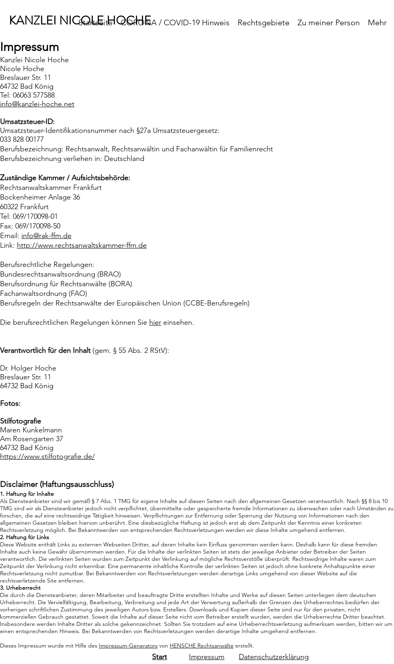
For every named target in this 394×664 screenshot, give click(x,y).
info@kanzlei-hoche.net (37, 104)
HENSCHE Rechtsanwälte (202, 645)
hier (155, 322)
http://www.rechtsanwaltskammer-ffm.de (82, 245)
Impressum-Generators (128, 645)
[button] (263, 22)
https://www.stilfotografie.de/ (47, 456)
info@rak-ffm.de (46, 235)
